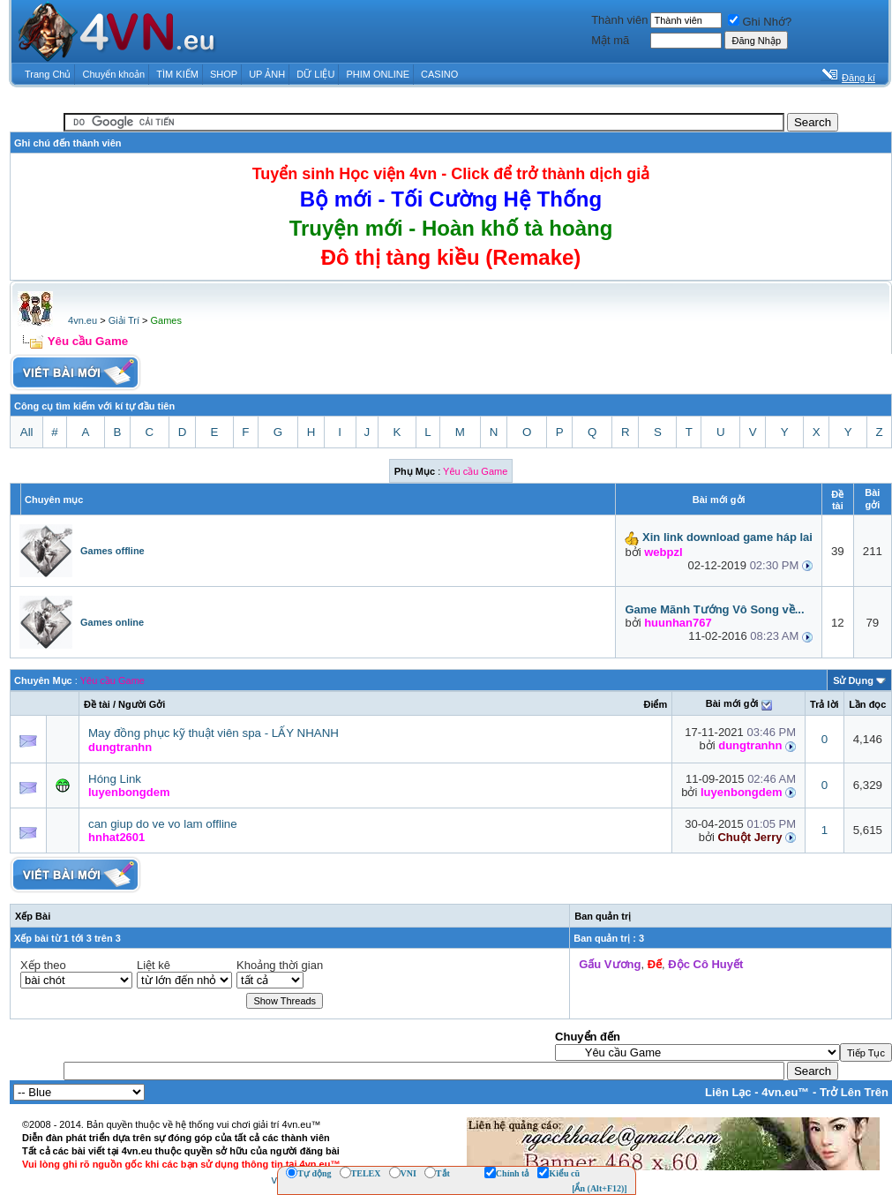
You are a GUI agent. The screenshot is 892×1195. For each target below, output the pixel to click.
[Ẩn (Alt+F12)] (599, 1188)
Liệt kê (153, 965)
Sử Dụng (853, 680)
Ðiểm (655, 704)
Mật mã (610, 40)
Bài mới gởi (732, 703)
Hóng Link (114, 778)
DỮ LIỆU (315, 74)
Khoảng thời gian (279, 965)
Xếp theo (43, 965)
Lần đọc (867, 704)
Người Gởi (141, 704)
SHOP (223, 74)
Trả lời (824, 704)
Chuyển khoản (114, 74)
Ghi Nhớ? (759, 21)
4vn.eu (82, 320)
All (27, 432)
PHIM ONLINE (377, 74)
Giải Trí (124, 320)
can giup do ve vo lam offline (162, 823)
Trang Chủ (48, 74)
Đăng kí (858, 77)
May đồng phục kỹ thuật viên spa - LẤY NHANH (213, 733)
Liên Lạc (728, 1092)
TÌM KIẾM (177, 74)
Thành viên (619, 19)
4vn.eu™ (785, 1092)
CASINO (439, 74)
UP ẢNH (267, 74)
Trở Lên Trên (854, 1092)
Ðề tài (97, 704)
